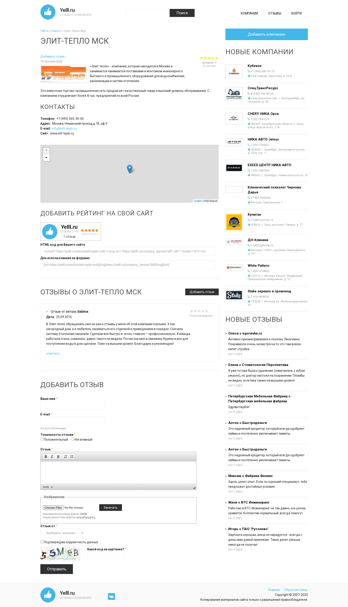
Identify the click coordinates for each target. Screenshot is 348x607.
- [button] (46, 157)
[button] (46, 456)
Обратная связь (296, 590)
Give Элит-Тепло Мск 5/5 (217, 58)
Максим (234, 476)
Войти (296, 13)
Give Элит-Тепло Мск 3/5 (209, 58)
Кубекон (255, 66)
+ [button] (46, 150)
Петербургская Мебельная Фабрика (258, 396)
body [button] (46, 486)
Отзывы (274, 13)
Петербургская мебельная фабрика (257, 401)
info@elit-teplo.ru (64, 128)
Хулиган (254, 215)
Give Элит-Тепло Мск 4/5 (213, 58)
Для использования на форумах (65, 258)
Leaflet (197, 201)
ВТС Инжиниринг (255, 502)
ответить (53, 353)
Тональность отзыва (58, 434)
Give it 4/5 (203, 311)
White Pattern (258, 266)
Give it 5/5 (207, 311)
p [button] (52, 486)
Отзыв (46, 449)
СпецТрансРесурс (263, 88)
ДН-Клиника (258, 240)
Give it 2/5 (195, 311)
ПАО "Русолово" (255, 529)
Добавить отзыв (52, 56)
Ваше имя (49, 399)
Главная (274, 590)
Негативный (83, 439)
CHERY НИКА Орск (263, 114)
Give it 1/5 (192, 311)
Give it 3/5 (199, 311)
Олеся (233, 333)
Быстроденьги (254, 423)
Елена (233, 365)
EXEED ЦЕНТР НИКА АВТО (269, 165)
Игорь (233, 529)
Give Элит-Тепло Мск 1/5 (202, 58)
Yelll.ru (67, 10)
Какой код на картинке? (106, 549)
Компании (249, 13)
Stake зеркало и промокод (269, 291)
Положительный (56, 439)
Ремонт (56, 31)
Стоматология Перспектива (265, 365)
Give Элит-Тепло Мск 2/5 (205, 58)
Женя (232, 502)
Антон (233, 423)
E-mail (46, 414)
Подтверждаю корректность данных (71, 542)
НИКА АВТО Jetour (263, 139)
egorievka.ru (252, 333)
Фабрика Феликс (259, 476)
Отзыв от (48, 526)
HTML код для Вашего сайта (62, 244)
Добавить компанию (266, 34)
